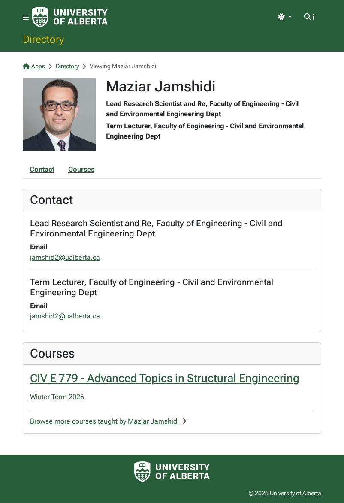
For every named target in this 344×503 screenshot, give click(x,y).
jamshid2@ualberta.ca (65, 257)
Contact (42, 169)
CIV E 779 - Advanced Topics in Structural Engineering (164, 378)
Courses (81, 169)
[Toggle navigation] (26, 17)
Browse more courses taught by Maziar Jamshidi (108, 421)
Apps (34, 66)
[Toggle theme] (284, 17)
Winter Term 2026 (57, 397)
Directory (43, 39)
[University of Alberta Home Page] (70, 17)
